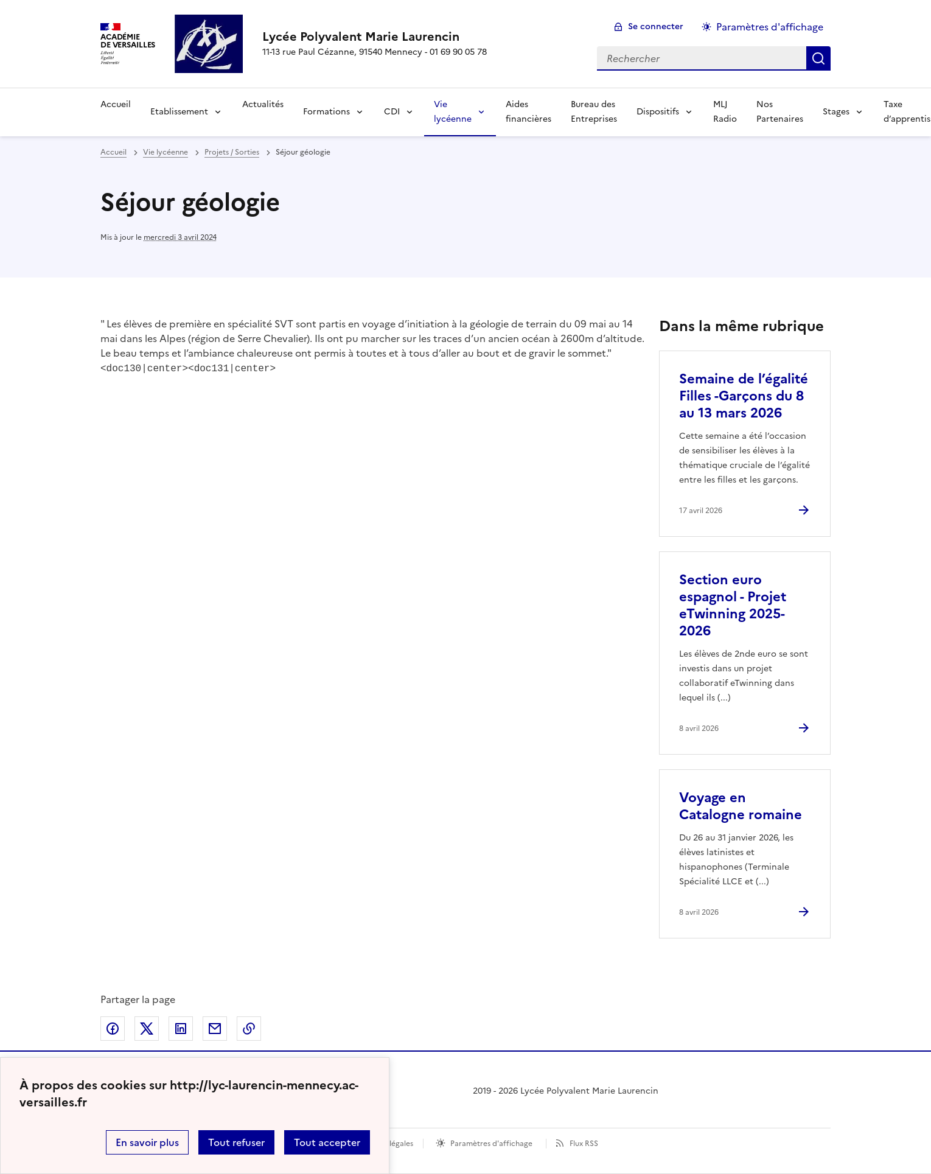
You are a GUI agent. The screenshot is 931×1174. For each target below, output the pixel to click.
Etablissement (179, 111)
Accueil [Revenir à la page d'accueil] (115, 104)
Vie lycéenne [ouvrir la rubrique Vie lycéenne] (165, 152)
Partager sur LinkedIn (181, 1028)
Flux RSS (584, 1143)
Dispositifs (657, 111)
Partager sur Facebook (112, 1028)
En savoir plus (147, 1142)
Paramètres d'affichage (491, 1143)
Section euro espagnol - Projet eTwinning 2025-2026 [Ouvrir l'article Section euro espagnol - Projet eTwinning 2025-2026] (732, 605)
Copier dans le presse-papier (249, 1028)
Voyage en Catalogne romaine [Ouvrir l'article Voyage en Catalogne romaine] (740, 806)
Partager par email (215, 1028)
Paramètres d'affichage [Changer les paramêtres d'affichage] (769, 26)
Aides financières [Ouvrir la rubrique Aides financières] (528, 111)
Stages (836, 111)
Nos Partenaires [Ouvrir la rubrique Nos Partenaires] (779, 111)
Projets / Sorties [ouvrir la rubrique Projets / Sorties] (231, 152)
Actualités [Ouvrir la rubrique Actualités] (263, 104)
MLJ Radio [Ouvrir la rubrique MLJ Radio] (725, 111)
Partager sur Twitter (146, 1028)
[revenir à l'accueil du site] (374, 36)
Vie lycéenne (453, 111)
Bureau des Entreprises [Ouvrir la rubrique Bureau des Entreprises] (594, 111)
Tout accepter (327, 1142)
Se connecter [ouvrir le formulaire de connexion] (655, 26)
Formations (326, 111)
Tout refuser (236, 1142)
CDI (392, 111)
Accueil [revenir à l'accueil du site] (113, 152)
